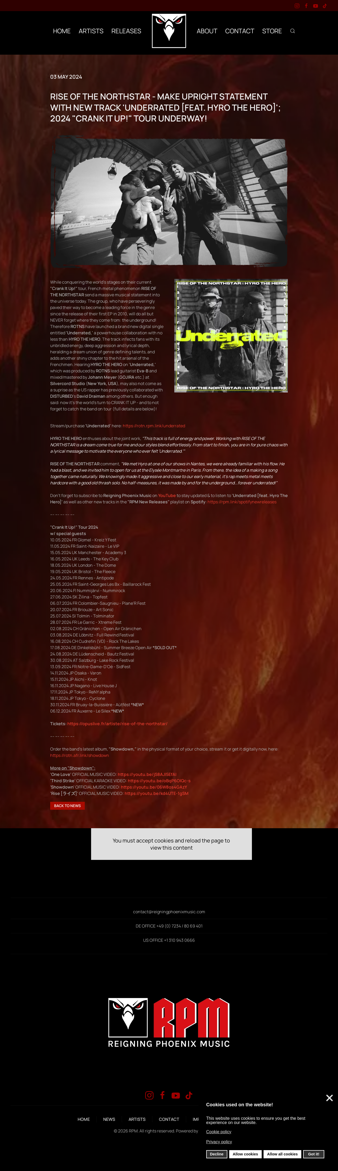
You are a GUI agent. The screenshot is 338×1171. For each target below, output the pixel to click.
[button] (292, 31)
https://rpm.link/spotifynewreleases (242, 502)
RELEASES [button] (126, 30)
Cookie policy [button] (218, 1132)
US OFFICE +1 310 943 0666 (169, 940)
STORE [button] (272, 30)
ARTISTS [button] (91, 30)
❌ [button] (329, 1098)
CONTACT (239, 30)
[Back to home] (169, 31)
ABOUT (207, 30)
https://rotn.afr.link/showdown (79, 755)
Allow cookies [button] (245, 1154)
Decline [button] (216, 1154)
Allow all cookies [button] (282, 1154)
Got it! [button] (313, 1154)
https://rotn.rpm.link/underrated (154, 426)
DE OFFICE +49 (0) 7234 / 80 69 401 (169, 926)
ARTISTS (137, 1119)
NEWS (109, 1119)
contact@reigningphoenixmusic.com (169, 912)
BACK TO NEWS (67, 805)
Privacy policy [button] (219, 1142)
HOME (62, 30)
